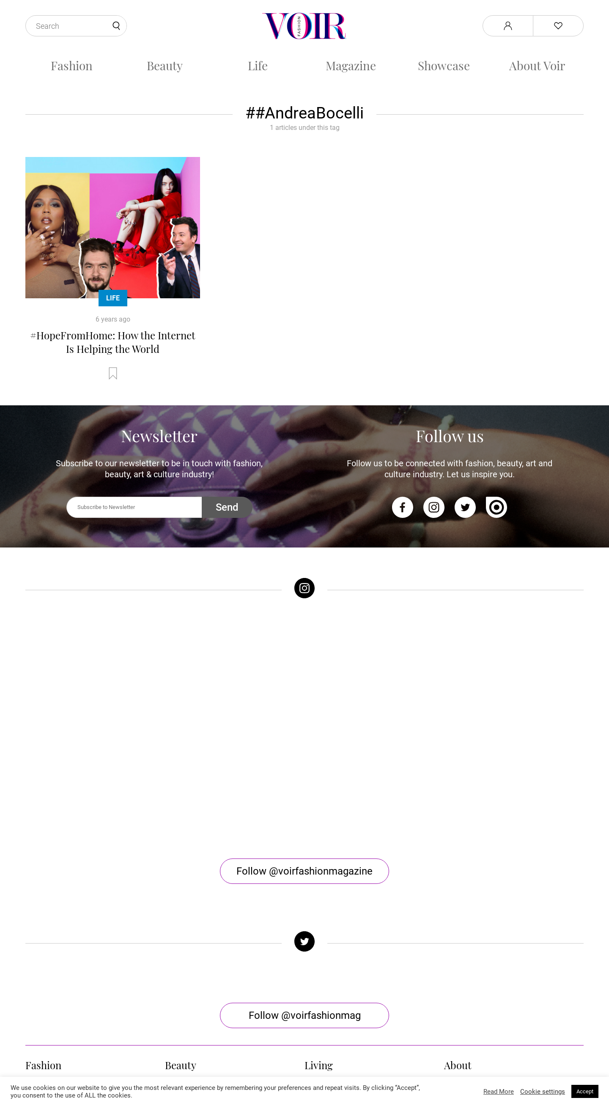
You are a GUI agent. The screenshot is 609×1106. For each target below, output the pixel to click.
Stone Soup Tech (322, 1075)
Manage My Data (470, 997)
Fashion (72, 65)
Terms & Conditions (474, 977)
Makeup (177, 956)
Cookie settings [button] (542, 1091)
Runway (37, 977)
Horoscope (320, 977)
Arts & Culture (325, 967)
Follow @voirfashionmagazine (304, 731)
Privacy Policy (465, 967)
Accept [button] (584, 1091)
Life (258, 65)
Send (227, 507)
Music (313, 946)
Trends (36, 946)
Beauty (165, 65)
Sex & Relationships (334, 956)
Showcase (444, 65)
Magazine (351, 65)
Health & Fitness (190, 977)
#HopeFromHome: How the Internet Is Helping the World (112, 341)
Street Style (43, 967)
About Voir (537, 65)
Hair (171, 946)
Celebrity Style (47, 956)
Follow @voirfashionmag (305, 875)
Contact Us (460, 956)
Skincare (178, 967)
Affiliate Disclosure (473, 987)
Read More (498, 1091)
